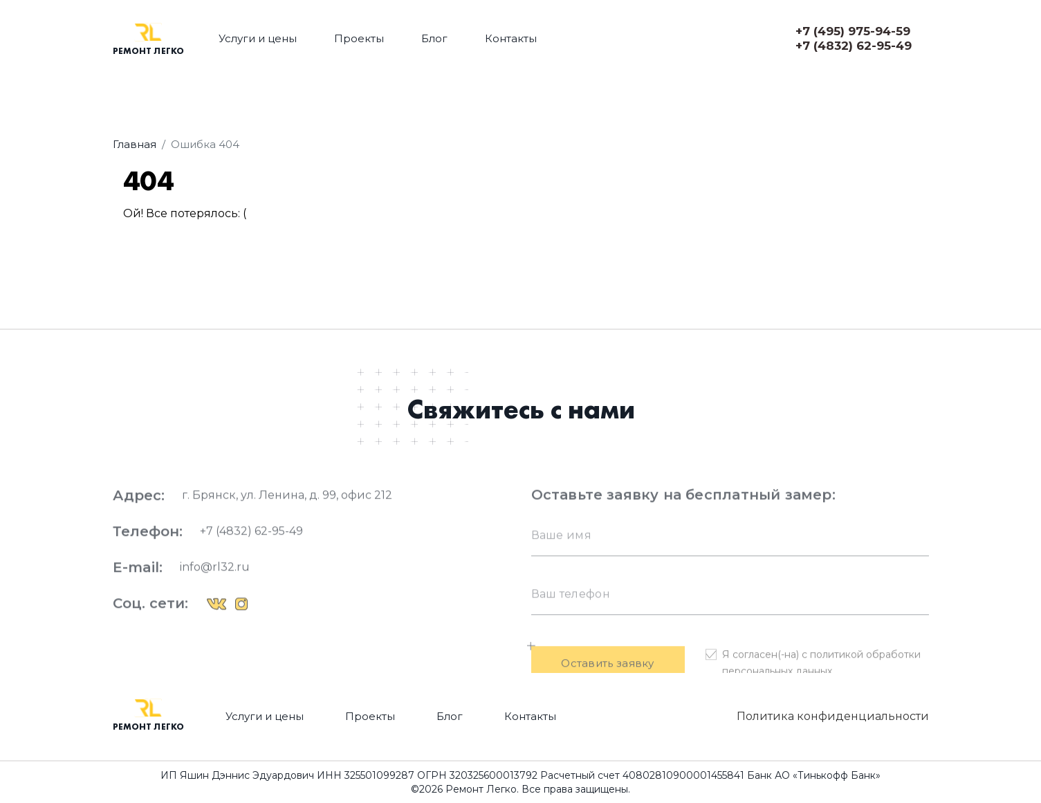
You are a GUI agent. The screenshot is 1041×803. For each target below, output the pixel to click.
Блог (434, 39)
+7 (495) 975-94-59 (852, 31)
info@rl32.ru (215, 593)
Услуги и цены (258, 39)
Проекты (359, 39)
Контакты (511, 39)
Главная (134, 144)
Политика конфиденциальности (833, 716)
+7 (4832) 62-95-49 (853, 46)
